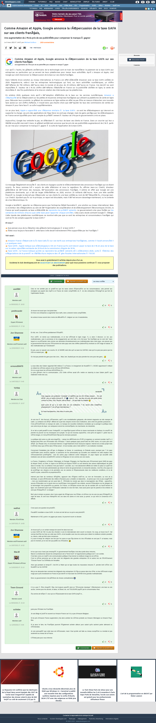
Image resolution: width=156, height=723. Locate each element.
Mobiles (107, 5)
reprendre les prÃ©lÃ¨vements (62, 212)
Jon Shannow (16, 337)
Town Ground (17, 592)
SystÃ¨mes (116, 5)
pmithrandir (16, 315)
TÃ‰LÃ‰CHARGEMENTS (70, 8)
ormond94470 (16, 371)
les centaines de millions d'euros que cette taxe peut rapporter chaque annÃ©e (59, 213)
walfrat (17, 513)
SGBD (94, 5)
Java (60, 5)
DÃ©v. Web (68, 5)
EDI (75, 5)
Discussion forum (136, 60)
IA (41, 5)
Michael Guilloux (30, 44)
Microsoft (53, 5)
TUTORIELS (33, 8)
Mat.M (17, 557)
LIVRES (57, 8)
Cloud (36, 5)
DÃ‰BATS (93, 8)
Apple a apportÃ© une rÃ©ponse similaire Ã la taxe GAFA (47, 112)
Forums (31, 2)
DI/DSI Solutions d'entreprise (22, 5)
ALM (46, 5)
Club (112, 2)
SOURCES (84, 8)
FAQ (51, 2)
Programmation (84, 5)
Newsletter (75, 2)
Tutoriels (42, 2)
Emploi (86, 2)
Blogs (57, 2)
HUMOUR (113, 8)
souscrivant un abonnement (52, 264)
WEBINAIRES (48, 8)
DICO (106, 8)
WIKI (100, 8)
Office (100, 5)
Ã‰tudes (96, 2)
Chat (65, 2)
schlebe (16, 614)
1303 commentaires (47, 44)
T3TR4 (17, 393)
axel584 (16, 294)
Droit (104, 2)
